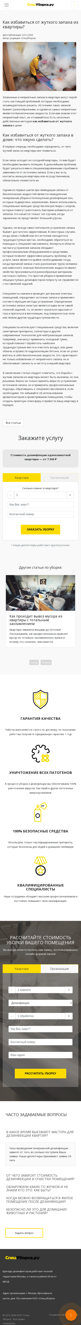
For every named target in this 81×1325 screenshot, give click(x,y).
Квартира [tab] (21, 478)
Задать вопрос (24, 1233)
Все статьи (13, 423)
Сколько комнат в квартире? (40, 488)
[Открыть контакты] (71, 1315)
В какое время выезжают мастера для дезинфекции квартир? (40, 1134)
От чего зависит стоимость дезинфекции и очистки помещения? (40, 1177)
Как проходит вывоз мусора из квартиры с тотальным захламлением (35, 620)
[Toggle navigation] (7, 5)
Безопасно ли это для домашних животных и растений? (36, 1211)
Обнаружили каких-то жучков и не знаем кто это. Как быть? (37, 1188)
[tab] (40, 1134)
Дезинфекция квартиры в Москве (40, 5)
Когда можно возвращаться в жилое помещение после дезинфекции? (39, 1200)
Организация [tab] (59, 478)
